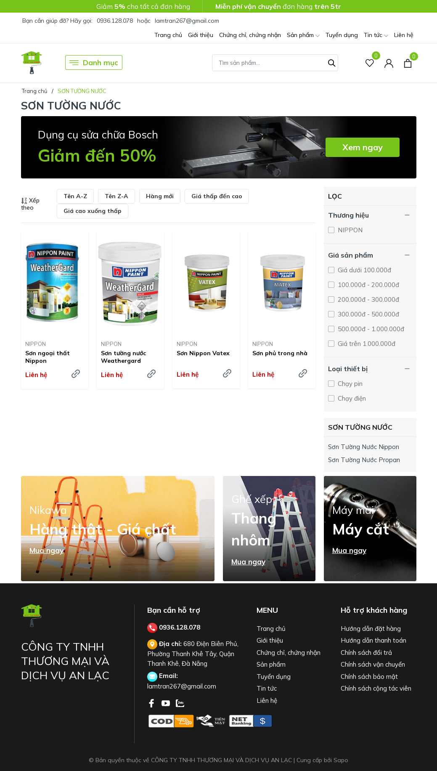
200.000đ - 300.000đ (367, 299)
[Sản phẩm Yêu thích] (369, 62)
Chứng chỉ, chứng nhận (250, 35)
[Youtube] (167, 702)
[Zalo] (180, 702)
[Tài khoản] (388, 62)
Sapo (341, 760)
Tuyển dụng (342, 35)
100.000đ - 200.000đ (367, 285)
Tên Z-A (116, 196)
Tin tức (376, 35)
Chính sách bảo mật (369, 677)
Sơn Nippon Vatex (203, 353)
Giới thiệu (200, 35)
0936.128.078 (115, 20)
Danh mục (93, 62)
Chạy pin (349, 384)
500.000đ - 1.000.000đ (370, 329)
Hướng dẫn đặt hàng (371, 629)
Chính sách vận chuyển (373, 664)
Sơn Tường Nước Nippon (363, 447)
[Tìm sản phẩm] (275, 62)
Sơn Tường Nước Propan (364, 460)
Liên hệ (403, 35)
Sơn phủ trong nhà (279, 353)
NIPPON (35, 343)
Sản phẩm (303, 35)
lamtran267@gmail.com (187, 20)
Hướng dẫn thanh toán (373, 640)
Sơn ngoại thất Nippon (47, 356)
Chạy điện (351, 398)
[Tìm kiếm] (332, 62)
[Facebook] (152, 702)
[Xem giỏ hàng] (407, 62)
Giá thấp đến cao (216, 196)
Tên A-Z (75, 196)
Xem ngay (362, 147)
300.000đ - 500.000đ (367, 314)
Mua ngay (46, 550)
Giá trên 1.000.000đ (365, 344)
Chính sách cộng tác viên (376, 688)
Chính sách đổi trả (366, 653)
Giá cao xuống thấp (93, 211)
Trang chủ (168, 35)
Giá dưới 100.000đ (363, 270)
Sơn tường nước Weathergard (123, 356)
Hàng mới (160, 196)
